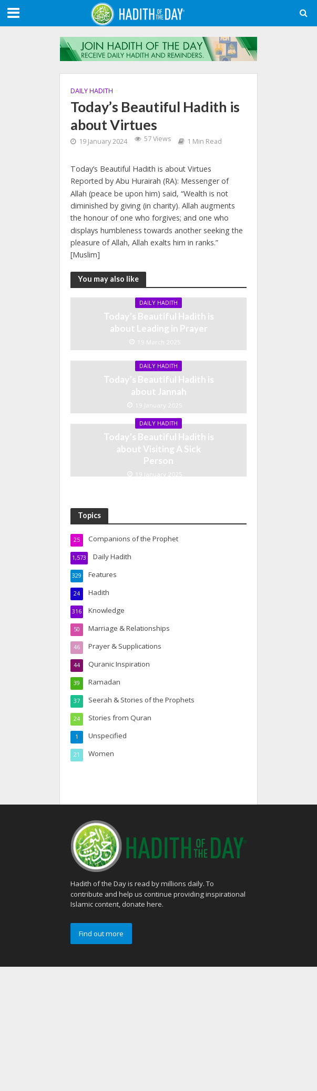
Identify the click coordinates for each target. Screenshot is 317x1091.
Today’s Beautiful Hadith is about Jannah (159, 385)
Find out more (101, 933)
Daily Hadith (91, 90)
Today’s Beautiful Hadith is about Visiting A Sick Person (159, 448)
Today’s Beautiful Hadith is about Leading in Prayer (159, 322)
